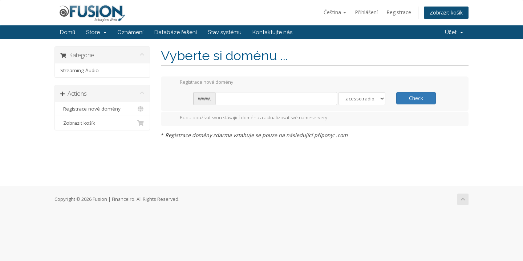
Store (96, 32)
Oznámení (130, 32)
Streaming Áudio (79, 70)
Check (416, 98)
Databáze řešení (175, 32)
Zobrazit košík (446, 12)
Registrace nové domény (102, 108)
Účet (454, 32)
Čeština (335, 12)
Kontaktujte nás (272, 32)
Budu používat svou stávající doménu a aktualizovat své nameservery (247, 118)
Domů (67, 32)
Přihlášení (366, 12)
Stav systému (225, 32)
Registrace (398, 12)
